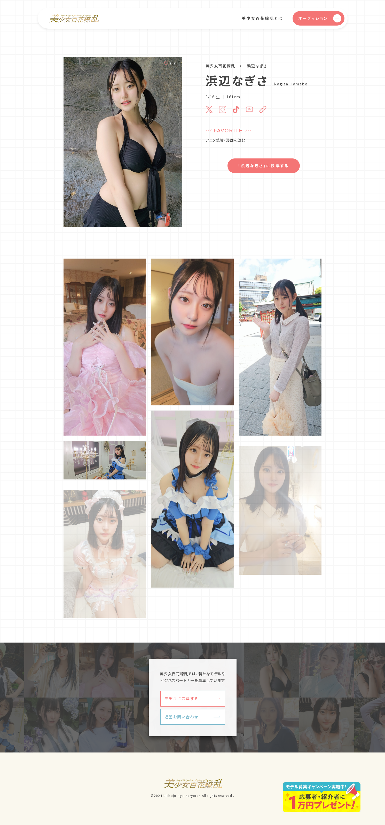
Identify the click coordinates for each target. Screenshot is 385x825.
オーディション (319, 18)
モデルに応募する (181, 698)
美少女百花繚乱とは (262, 18)
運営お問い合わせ (181, 716)
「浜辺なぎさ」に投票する (263, 165)
